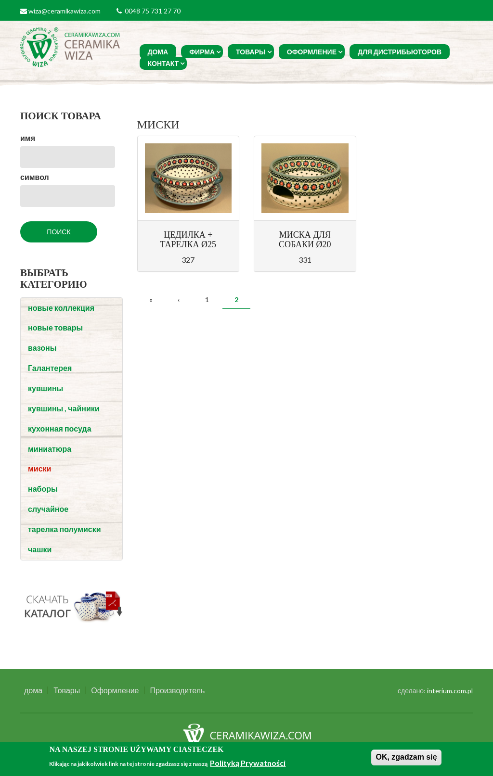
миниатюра (49, 448)
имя (27, 137)
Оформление (312, 52)
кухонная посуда (59, 428)
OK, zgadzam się (406, 757)
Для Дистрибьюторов (399, 52)
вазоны (42, 347)
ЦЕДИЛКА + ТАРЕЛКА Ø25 (188, 239)
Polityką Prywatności (247, 762)
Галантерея (50, 367)
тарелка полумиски (64, 529)
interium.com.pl (450, 691)
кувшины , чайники (64, 408)
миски (39, 468)
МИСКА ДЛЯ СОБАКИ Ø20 (305, 239)
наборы (43, 488)
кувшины (45, 388)
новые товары (55, 327)
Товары (251, 52)
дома (158, 52)
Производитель (177, 690)
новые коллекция (61, 307)
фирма (202, 52)
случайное (48, 508)
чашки (40, 549)
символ (34, 176)
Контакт (163, 63)
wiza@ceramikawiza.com (64, 11)
